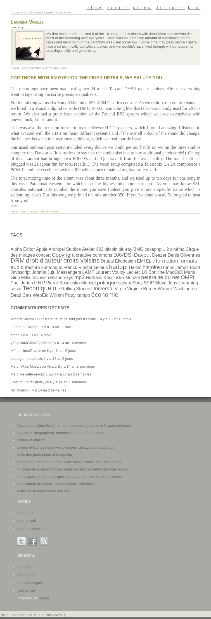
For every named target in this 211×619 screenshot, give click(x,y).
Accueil (49, 12)
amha (15, 335)
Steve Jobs (166, 282)
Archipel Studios (65, 249)
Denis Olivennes (184, 255)
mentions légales (31, 583)
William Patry (62, 295)
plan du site (26, 591)
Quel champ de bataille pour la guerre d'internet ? (56, 484)
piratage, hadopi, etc (27, 358)
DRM (18, 260)
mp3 (79, 277)
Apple (42, 249)
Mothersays (61, 277)
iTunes (167, 267)
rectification (20, 390)
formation (167, 261)
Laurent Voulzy (49, 211)
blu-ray (125, 249)
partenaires (26, 575)
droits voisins (81, 260)
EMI (141, 261)
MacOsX (174, 272)
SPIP (149, 282)
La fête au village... (26, 327)
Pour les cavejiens (31, 529)
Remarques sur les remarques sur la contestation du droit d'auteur (69, 476)
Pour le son (26, 513)
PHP (39, 283)
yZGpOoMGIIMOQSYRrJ (31, 343)
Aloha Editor (23, 249)
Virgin (120, 288)
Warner (165, 288)
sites (142, 7)
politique (107, 283)
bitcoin (111, 249)
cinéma (177, 249)
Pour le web (26, 520)
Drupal (107, 261)
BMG (23, 211)
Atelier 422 (92, 249)
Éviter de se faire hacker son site (43, 491)
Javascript (21, 272)
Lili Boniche (153, 272)
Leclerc (133, 272)
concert (43, 255)
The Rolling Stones (71, 288)
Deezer (159, 255)
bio (194, 7)
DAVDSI (123, 255)
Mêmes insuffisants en (28, 351)
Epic (150, 261)
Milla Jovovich (35, 277)
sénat (16, 288)
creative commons (94, 255)
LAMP (88, 272)
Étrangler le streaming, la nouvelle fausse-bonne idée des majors (69, 462)
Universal (102, 288)
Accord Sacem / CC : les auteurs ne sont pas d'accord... (55, 319)
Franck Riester (78, 267)
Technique (37, 288)
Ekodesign (125, 261)
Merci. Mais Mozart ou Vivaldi (34, 366)
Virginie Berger (142, 288)
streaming (188, 282)
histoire (151, 267)
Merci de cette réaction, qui (32, 374)
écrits (118, 7)
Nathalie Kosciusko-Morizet (113, 277)
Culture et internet (31, 440)
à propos (24, 567)
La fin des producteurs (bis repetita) (45, 455)
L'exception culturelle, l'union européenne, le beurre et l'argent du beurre (74, 425)
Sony (15, 211)
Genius (101, 267)
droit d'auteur (44, 260)
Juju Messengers (64, 272)
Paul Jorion (22, 282)
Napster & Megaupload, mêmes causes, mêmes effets (60, 433)
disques (170, 7)
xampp (83, 295)
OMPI (188, 277)
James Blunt (188, 267)
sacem (124, 282)
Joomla (39, 272)
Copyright (63, 255)
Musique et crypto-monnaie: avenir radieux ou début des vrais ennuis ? (74, 469)
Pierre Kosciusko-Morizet (71, 282)
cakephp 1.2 (157, 249)
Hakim (135, 267)
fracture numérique (43, 267)
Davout (34, 211)
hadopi (118, 266)
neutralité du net (160, 277)
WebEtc (40, 295)
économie (104, 294)
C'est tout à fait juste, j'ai (30, 382)
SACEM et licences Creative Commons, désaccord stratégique (66, 447)
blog (94, 7)
